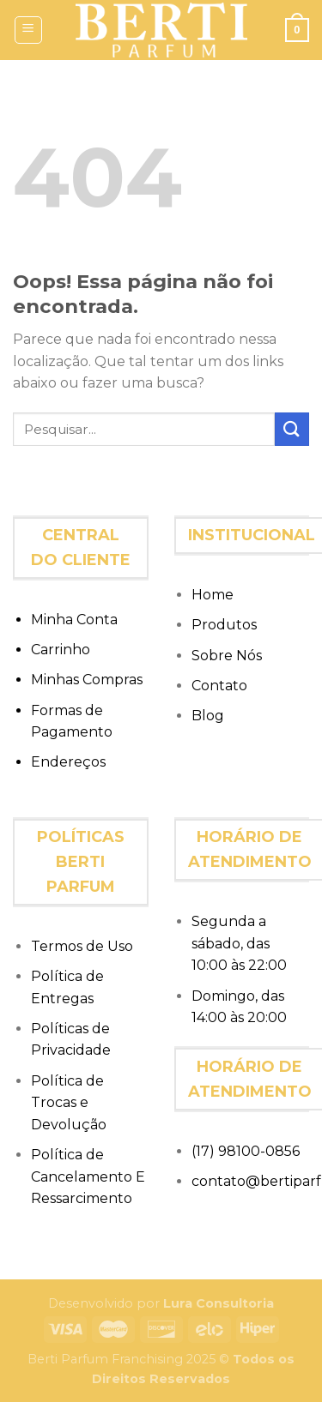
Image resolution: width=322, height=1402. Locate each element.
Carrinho (60, 649)
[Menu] (29, 30)
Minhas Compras (87, 679)
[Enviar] (292, 429)
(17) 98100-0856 (245, 1151)
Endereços (68, 762)
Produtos (224, 625)
